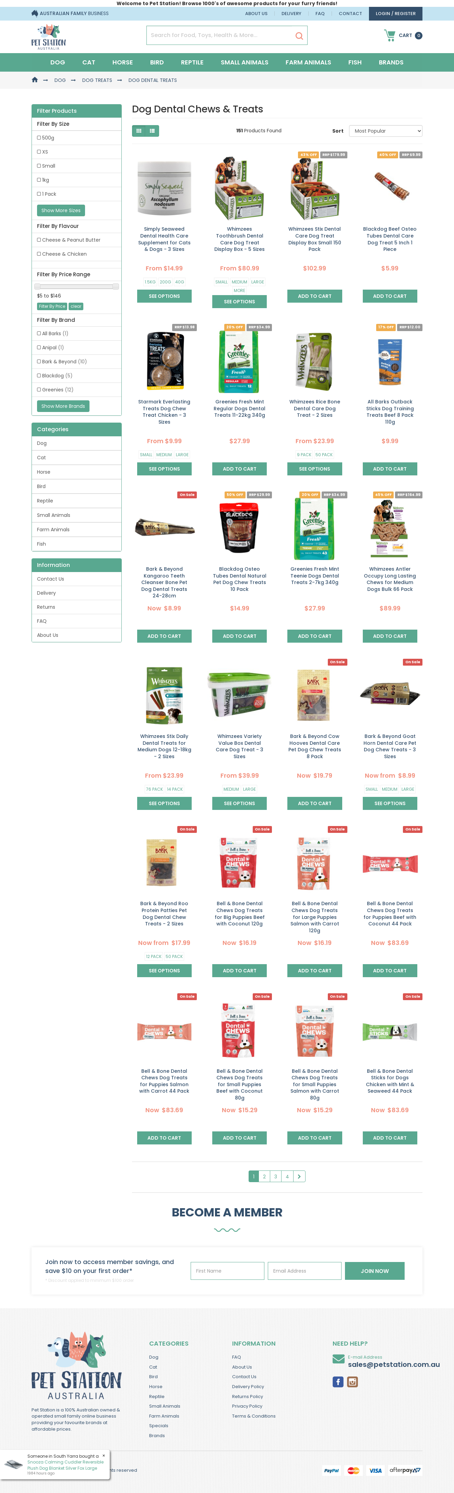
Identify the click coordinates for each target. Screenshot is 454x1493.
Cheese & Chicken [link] (64, 254)
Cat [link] (41, 457)
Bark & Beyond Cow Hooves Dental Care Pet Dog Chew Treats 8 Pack (314, 746)
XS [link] (45, 151)
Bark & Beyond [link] (64, 361)
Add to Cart (315, 296)
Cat (88, 62)
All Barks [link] (55, 333)
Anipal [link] (53, 347)
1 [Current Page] (253, 1176)
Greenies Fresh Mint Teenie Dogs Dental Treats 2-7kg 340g (314, 576)
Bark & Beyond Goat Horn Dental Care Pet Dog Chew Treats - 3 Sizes (389, 746)
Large (257, 282)
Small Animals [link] (53, 515)
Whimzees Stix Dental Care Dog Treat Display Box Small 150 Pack (314, 239)
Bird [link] (41, 486)
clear (76, 306)
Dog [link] (42, 443)
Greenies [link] (58, 389)
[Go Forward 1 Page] (299, 1176)
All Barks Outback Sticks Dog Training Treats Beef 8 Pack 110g (390, 411)
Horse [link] (43, 472)
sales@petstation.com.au (394, 1364)
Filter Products (57, 111)
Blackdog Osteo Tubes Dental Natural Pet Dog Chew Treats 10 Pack (239, 579)
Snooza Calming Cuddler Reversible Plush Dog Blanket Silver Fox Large (65, 1465)
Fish (355, 62)
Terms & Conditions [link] (254, 1416)
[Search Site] (299, 35)
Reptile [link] (45, 500)
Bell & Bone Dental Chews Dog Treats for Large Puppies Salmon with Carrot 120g (314, 917)
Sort (338, 131)
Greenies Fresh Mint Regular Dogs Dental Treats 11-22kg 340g (239, 408)
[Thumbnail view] (139, 131)
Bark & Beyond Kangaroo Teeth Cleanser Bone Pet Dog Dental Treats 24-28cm (164, 582)
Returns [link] (46, 607)
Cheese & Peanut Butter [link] (71, 239)
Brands (391, 62)
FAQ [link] (42, 621)
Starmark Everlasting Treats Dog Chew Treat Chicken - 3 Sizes (164, 411)
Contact (350, 13)
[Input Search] (219, 35)
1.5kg (150, 282)
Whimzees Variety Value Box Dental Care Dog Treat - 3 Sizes (239, 746)
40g (179, 282)
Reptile (192, 62)
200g (165, 282)
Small (221, 282)
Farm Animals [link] (53, 529)
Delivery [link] (46, 593)
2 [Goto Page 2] (264, 1176)
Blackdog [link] (57, 375)
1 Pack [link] (49, 194)
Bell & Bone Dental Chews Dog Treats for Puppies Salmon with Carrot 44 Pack (164, 1081)
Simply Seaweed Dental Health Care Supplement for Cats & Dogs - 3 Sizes (164, 239)
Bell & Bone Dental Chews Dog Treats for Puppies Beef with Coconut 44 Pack (389, 913)
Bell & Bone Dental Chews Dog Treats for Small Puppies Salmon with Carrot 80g (314, 1084)
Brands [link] (157, 1435)
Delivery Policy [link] (248, 1386)
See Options (164, 296)
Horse (122, 62)
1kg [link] (45, 180)
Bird (157, 62)
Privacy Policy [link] (247, 1406)
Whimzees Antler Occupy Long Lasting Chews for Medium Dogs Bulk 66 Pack (390, 579)
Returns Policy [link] (247, 1396)
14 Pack (175, 789)
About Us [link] (47, 635)
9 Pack (304, 455)
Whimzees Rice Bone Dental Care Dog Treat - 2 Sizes (314, 408)
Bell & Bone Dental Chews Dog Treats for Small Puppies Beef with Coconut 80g (239, 1084)
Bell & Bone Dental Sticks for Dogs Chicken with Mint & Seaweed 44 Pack (390, 1081)
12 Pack (154, 956)
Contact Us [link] (50, 578)
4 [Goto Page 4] (287, 1176)
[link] (338, 1381)
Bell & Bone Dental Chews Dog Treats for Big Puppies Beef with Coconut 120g (240, 913)
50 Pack (324, 455)
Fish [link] (41, 544)
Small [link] (48, 165)
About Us (256, 13)
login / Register (396, 13)
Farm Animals (308, 62)
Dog (57, 62)
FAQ (320, 13)
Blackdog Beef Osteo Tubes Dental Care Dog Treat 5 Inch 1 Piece (390, 239)
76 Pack (154, 789)
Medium (239, 282)
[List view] (152, 131)
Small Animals (244, 62)
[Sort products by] (385, 131)
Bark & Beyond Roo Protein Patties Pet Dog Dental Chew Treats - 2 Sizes (164, 913)
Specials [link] (158, 1425)
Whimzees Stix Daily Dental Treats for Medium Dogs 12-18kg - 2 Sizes (164, 746)
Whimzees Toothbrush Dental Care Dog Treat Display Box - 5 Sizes (239, 239)
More (239, 290)
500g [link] (48, 137)
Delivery (291, 13)
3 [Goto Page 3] (275, 1176)
